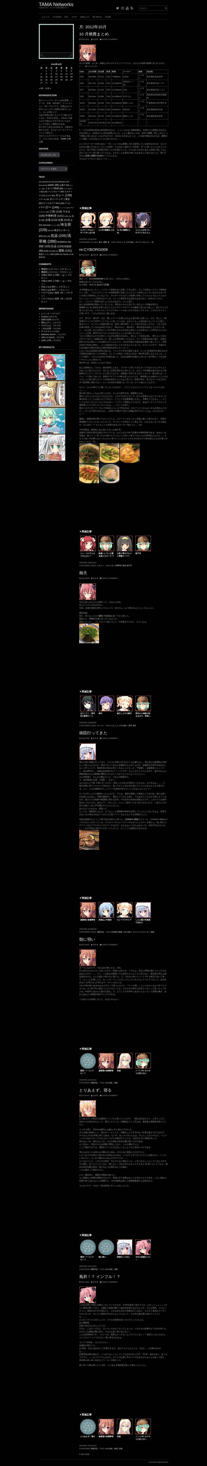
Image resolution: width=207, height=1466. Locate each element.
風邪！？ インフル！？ (99, 1276)
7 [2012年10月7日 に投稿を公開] (41, 74)
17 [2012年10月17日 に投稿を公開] (56, 77)
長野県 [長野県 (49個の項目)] (58, 254)
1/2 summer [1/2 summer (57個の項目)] (45, 182)
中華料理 (118, 565)
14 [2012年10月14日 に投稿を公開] (41, 77)
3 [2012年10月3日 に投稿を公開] (56, 71)
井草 (130, 725)
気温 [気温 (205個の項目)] (59, 235)
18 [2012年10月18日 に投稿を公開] (61, 77)
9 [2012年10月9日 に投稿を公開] (51, 74)
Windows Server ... (49, 334)
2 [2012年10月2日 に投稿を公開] (51, 71)
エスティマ (120, 242)
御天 (83, 573)
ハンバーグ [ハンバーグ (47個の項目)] (65, 208)
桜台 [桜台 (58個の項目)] (46, 236)
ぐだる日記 (57, 17)
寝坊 (116, 1083)
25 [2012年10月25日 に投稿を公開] (61, 80)
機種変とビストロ (49, 269)
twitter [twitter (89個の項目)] (53, 185)
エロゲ (74, 17)
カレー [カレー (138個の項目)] (63, 195)
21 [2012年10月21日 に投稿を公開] (41, 80)
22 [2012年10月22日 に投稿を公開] (46, 80)
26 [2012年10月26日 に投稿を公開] (66, 80)
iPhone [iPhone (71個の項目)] (64, 182)
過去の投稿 (85, 1454)
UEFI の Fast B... (48, 337)
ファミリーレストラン (141, 932)
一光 (152, 242)
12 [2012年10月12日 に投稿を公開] (66, 74)
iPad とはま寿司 (48, 287)
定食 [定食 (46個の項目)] (50, 230)
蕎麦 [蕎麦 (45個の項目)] (55, 251)
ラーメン (100, 725)
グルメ (93, 565)
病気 (116, 1269)
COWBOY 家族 (131, 819)
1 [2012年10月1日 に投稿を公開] (46, 71)
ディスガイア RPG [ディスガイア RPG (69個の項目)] (53, 203)
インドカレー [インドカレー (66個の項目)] (56, 192)
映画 (124, 565)
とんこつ (114, 725)
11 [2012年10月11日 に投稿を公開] (61, 74)
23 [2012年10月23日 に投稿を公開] (51, 80)
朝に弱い (87, 939)
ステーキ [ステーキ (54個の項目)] (44, 199)
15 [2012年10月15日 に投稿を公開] (46, 77)
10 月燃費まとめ (94, 34)
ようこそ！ (46, 313)
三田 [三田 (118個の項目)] (56, 211)
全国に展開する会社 (94, 156)
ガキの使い (130, 242)
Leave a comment (110, 39)
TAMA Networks (56, 4)
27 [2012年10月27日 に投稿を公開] (71, 80)
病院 (152, 932)
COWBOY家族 (116, 932)
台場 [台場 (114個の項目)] (51, 219)
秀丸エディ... (47, 322)
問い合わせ (97, 17)
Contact (44, 316)
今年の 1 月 (94, 619)
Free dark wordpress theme (158, 1462)
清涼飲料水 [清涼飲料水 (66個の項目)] (64, 242)
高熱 (120, 1449)
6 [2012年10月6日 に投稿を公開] (71, 71)
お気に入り (85, 17)
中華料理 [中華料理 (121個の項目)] (54, 215)
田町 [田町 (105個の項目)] (44, 246)
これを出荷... (47, 328)
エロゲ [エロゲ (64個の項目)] (50, 195)
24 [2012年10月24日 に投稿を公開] (56, 80)
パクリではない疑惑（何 (52, 293)
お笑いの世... (47, 340)
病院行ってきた (93, 733)
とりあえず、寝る (95, 1090)
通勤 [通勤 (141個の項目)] (65, 250)
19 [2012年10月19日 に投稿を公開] (66, 77)
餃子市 (129, 565)
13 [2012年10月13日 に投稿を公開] (71, 74)
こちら (62, 124)
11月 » (48, 88)
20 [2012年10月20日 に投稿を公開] (71, 77)
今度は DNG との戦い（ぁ (53, 275)
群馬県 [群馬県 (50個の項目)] (48, 251)
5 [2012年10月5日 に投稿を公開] (66, 71)
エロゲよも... (47, 325)
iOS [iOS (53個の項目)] (55, 182)
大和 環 (95, 39)
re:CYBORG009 (93, 249)
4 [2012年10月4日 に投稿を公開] (61, 71)
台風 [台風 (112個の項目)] (64, 219)
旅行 (100, 242)
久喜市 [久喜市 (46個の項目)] (67, 216)
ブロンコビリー (96, 828)
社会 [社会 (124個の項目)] (57, 246)
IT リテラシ (46, 331)
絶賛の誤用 (46, 319)
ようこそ (45, 17)
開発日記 (100, 932)
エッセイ (94, 242)
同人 (66, 17)
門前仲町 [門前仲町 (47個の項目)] (67, 254)
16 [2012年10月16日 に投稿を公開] (51, 77)
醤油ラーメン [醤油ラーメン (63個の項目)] (46, 254)
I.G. (112, 565)
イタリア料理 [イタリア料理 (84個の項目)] (54, 188)
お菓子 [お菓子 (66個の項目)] (64, 185)
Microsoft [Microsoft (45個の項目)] (43, 185)
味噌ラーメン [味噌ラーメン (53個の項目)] (53, 225)
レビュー (100, 565)
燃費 (105, 242)
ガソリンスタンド (142, 242)
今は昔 (108, 17)
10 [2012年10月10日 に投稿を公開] (56, 74)
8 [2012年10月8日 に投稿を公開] (46, 74)
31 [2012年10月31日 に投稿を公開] (56, 83)
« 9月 (41, 88)
